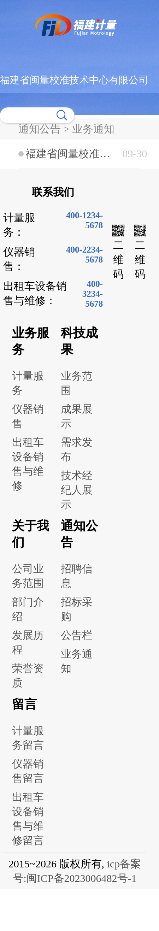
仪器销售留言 (28, 771)
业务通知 (77, 661)
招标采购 (77, 609)
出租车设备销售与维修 (28, 463)
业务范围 (77, 383)
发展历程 (28, 642)
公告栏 (77, 635)
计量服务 (28, 383)
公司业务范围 (28, 576)
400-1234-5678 (84, 220)
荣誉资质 (28, 675)
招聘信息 (77, 576)
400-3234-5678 (92, 293)
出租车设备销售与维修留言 (28, 818)
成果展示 (77, 416)
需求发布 (77, 449)
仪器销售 (28, 416)
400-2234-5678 (84, 254)
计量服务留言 (28, 738)
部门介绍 (28, 609)
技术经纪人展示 (77, 490)
